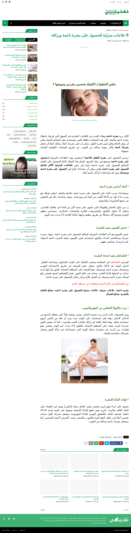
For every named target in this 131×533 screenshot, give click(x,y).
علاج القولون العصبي (14, 138)
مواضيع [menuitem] (103, 23)
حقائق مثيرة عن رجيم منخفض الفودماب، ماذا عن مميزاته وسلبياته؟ (20, 240)
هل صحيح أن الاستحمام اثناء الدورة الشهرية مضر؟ (115, 472)
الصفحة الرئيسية (123, 30)
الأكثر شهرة (31, 40)
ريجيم (34, 138)
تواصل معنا (5, 530)
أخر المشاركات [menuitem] (116, 23)
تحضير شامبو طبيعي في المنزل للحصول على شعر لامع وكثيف (86, 472)
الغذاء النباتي (32, 135)
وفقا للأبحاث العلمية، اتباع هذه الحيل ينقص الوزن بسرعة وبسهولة (22, 171)
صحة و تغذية (19, 119)
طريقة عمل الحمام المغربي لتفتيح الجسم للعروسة (85, 498)
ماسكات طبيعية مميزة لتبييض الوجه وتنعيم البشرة (115, 498)
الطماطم (115, 262)
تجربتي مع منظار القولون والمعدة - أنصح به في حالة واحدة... (15, 56)
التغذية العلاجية (19, 116)
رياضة (8, 135)
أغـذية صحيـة (19, 103)
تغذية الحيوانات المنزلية (20, 135)
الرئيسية (126, 2)
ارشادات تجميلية (111, 30)
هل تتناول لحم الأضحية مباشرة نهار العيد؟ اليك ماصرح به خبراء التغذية (19, 221)
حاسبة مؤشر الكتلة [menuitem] (58, 23)
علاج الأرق (26, 138)
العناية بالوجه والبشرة (105, 437)
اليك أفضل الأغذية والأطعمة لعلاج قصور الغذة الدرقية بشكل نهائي (19, 193)
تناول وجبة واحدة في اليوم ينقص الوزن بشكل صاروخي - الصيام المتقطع (16, 87)
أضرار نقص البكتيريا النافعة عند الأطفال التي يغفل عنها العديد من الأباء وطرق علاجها (20, 202)
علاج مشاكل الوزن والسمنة (29, 142)
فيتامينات (15, 142)
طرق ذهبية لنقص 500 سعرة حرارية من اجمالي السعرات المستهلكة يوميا (21, 231)
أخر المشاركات (20, 40)
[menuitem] (126, 23)
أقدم (42, 510)
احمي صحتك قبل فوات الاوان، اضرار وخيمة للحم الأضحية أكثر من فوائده (21, 212)
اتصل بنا (112, 2)
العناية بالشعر (32, 131)
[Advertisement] (84, 64)
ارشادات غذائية (19, 109)
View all (43, 450)
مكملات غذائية (32, 146)
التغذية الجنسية (19, 113)
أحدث (125, 510)
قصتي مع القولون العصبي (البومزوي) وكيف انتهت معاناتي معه (14, 66)
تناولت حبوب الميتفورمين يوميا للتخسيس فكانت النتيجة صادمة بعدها (14, 46)
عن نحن (119, 2)
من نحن (14, 530)
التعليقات (8, 40)
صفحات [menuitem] (93, 23)
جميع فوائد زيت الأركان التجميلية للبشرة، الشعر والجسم (55, 498)
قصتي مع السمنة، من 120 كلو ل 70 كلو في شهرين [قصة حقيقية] (15, 76)
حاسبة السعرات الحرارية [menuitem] (77, 23)
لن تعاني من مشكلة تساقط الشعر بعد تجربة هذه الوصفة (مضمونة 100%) (54, 472)
